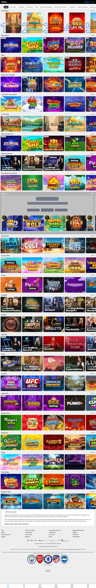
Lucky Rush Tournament (60, 7)
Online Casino (28, 534)
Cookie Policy (52, 532)
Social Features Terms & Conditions (44, 546)
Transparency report (54, 546)
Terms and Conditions (38, 543)
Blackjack (27, 536)
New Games (30, 7)
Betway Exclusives (83, 7)
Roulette (3, 536)
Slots (36, 7)
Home (6, 7)
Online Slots (75, 534)
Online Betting (76, 536)
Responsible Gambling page (70, 549)
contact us (78, 549)
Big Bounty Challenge (46, 7)
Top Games (21, 7)
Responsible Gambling (78, 530)
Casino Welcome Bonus (55, 530)
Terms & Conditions (30, 530)
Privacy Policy (28, 532)
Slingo (50, 536)
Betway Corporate (5, 534)
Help (2, 530)
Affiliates (75, 532)
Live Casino (13, 7)
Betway (3, 532)
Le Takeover (72, 7)
